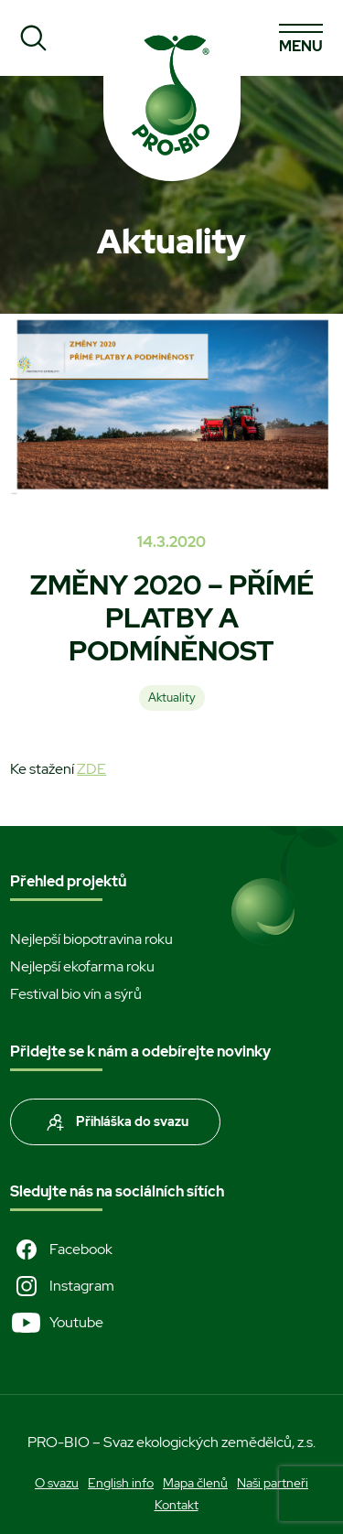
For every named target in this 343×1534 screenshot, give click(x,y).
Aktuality (172, 697)
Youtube (56, 1323)
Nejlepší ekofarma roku (82, 966)
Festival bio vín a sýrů (76, 993)
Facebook (61, 1249)
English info (121, 1483)
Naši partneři (272, 1483)
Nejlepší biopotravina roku (91, 939)
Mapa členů (195, 1483)
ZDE (91, 768)
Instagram (62, 1286)
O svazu (57, 1483)
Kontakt (176, 1504)
